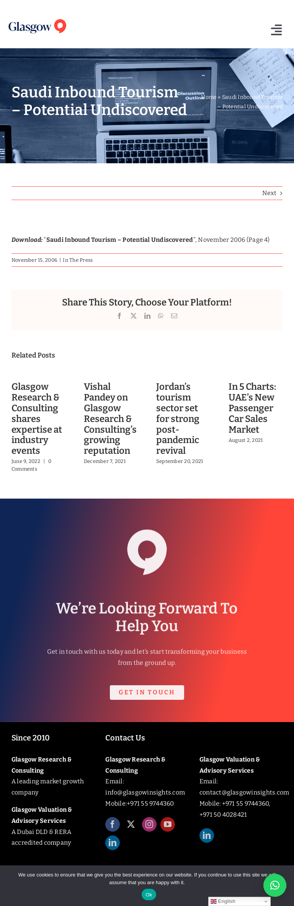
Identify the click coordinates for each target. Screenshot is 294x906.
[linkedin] (112, 847)
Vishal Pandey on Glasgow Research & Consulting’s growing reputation (110, 418)
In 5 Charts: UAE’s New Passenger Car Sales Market (252, 408)
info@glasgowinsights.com (145, 792)
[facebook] (112, 829)
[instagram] (149, 829)
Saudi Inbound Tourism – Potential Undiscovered (119, 239)
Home (209, 97)
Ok (148, 895)
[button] (274, 885)
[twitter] (131, 829)
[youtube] (167, 829)
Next (269, 193)
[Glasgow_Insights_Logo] (37, 19)
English (223, 901)
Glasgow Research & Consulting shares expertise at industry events (36, 418)
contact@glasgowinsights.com (244, 792)
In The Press (78, 260)
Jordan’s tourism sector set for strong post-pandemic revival (177, 418)
